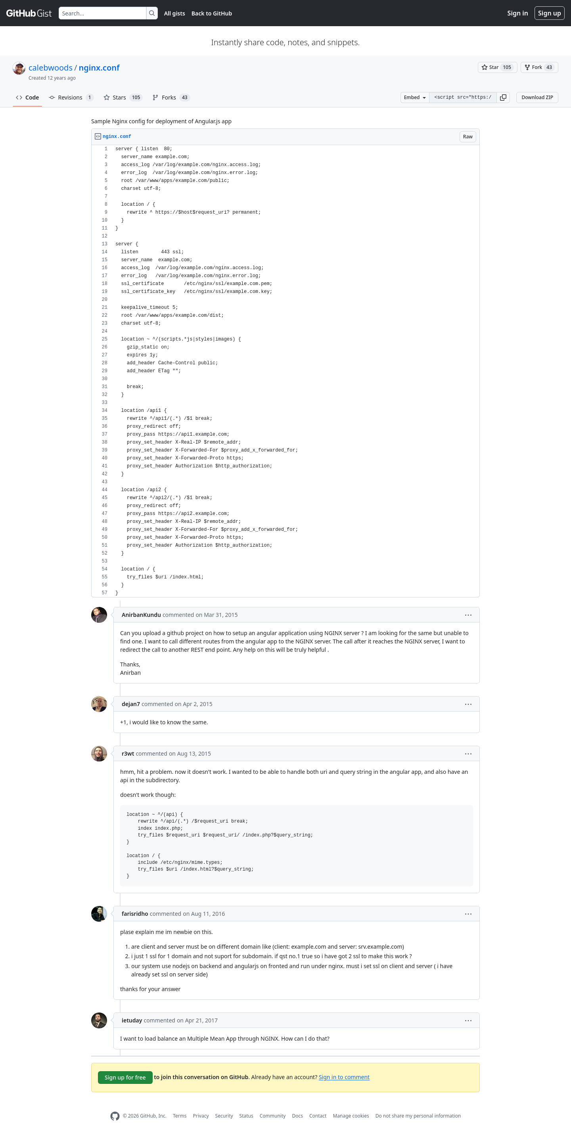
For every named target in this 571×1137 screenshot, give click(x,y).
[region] (285, 371)
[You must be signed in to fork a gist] (539, 67)
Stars (123, 97)
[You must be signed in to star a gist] (497, 67)
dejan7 (131, 704)
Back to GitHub (212, 13)
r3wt (128, 753)
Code (27, 97)
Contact (317, 1115)
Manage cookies (351, 1115)
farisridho (135, 913)
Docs (297, 1115)
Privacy (201, 1115)
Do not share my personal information (418, 1115)
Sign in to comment (344, 1076)
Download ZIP (537, 97)
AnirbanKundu (141, 614)
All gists (174, 13)
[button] (503, 97)
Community (273, 1115)
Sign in (518, 13)
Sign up (549, 13)
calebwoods (51, 67)
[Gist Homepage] (29, 13)
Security (224, 1115)
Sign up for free (125, 1077)
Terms (180, 1115)
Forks (171, 97)
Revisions (71, 97)
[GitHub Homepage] (115, 1116)
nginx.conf (99, 67)
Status (246, 1115)
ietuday (132, 1020)
